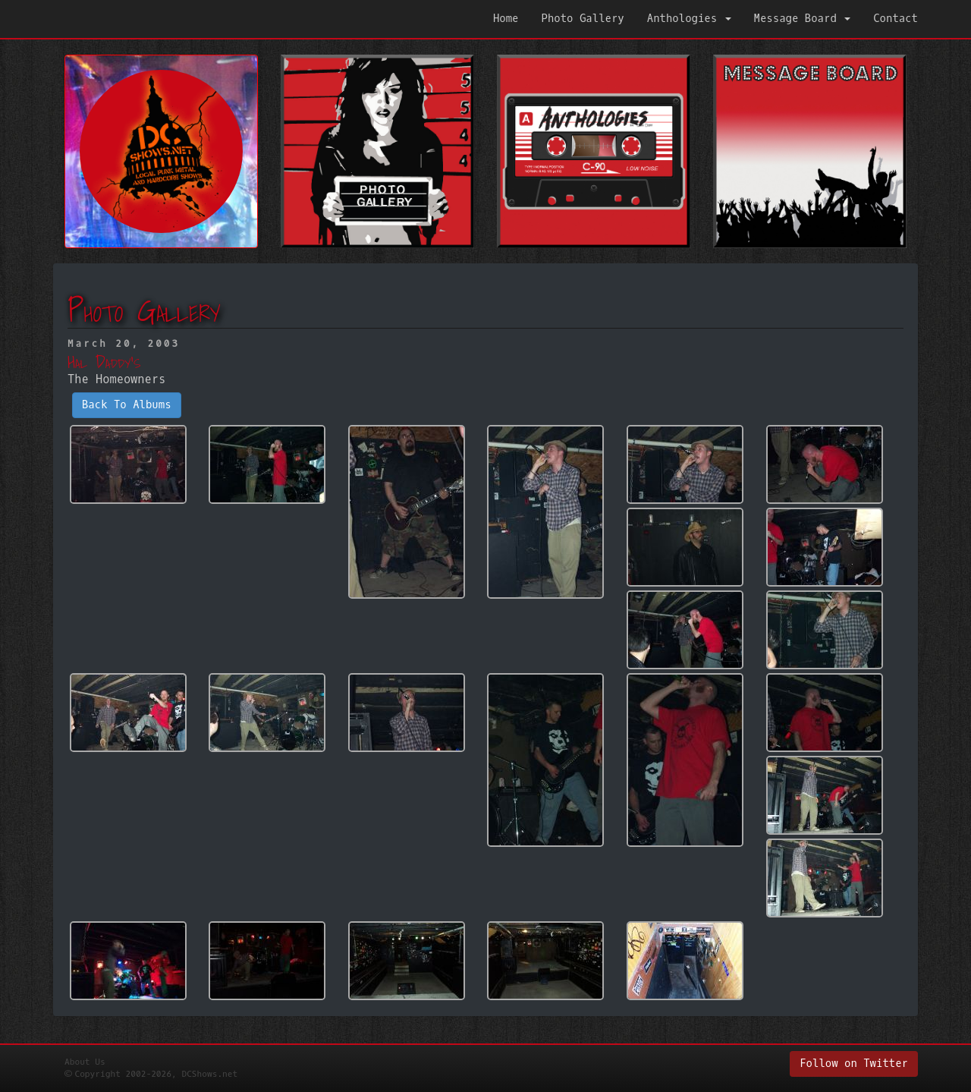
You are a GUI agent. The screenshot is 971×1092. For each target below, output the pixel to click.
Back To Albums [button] (126, 405)
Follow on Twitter (854, 1063)
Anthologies (689, 18)
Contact (895, 18)
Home (506, 18)
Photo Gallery (583, 18)
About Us (84, 1062)
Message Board (802, 18)
